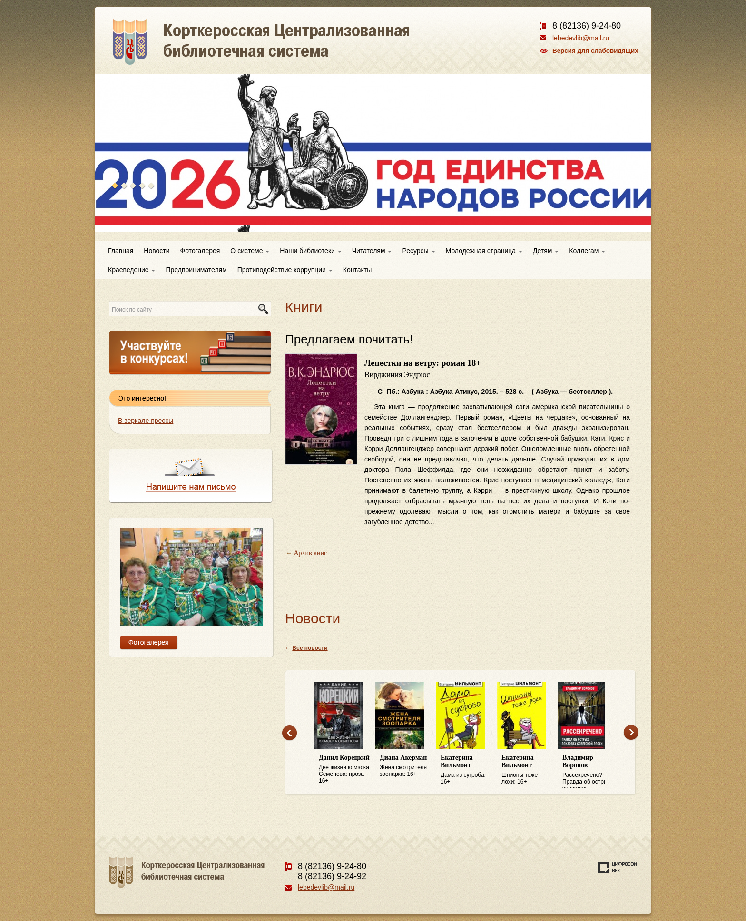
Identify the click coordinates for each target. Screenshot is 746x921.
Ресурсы (418, 251)
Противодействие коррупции (285, 270)
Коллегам (587, 251)
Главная (120, 251)
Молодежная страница (484, 251)
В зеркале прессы (145, 420)
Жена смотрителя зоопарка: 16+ (405, 765)
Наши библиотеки (310, 251)
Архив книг (310, 553)
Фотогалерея (200, 251)
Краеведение (131, 270)
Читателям (372, 251)
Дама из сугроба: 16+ (466, 769)
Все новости (309, 648)
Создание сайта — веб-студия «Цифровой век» (617, 867)
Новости (156, 251)
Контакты (357, 270)
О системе (249, 251)
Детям (546, 251)
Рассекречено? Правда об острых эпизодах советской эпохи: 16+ (588, 771)
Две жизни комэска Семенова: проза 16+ (344, 769)
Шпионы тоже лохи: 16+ (527, 769)
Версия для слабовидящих (595, 50)
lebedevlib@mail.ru (580, 38)
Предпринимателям (196, 270)
